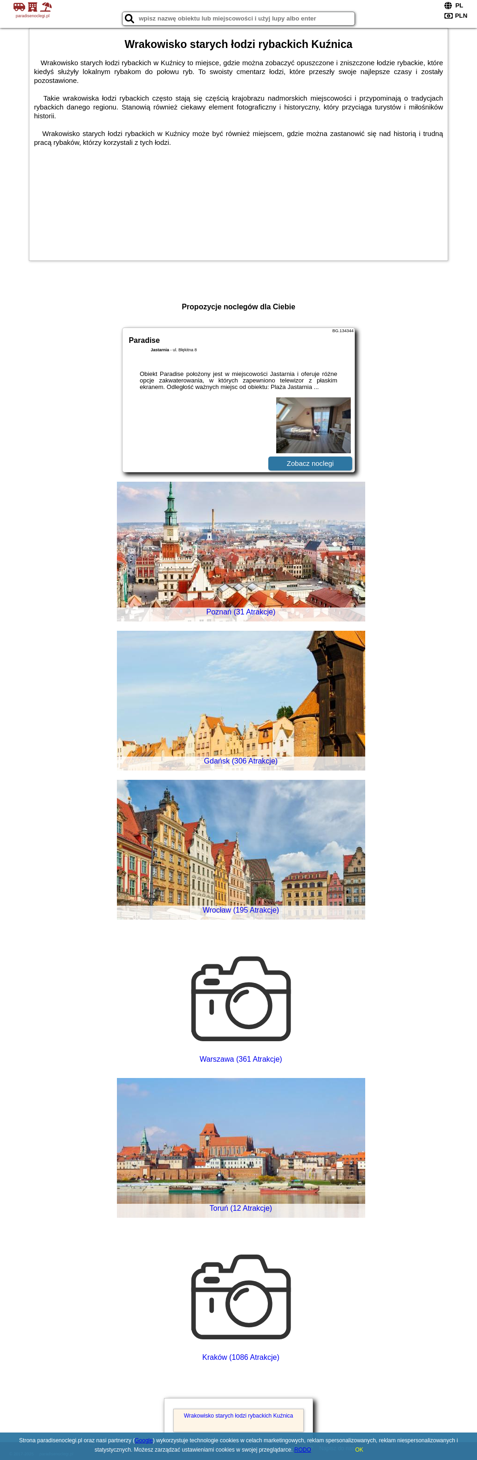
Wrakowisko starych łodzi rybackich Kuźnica (238, 1415)
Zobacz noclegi (310, 463)
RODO (302, 1449)
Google (144, 1440)
